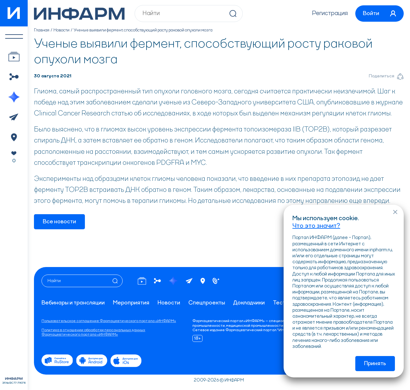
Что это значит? (316, 226)
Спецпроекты (206, 303)
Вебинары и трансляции (73, 303)
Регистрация (330, 13)
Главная (41, 30)
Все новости (59, 222)
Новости (61, 30)
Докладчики (249, 303)
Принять (375, 363)
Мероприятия (131, 303)
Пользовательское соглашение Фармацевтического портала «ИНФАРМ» (109, 321)
